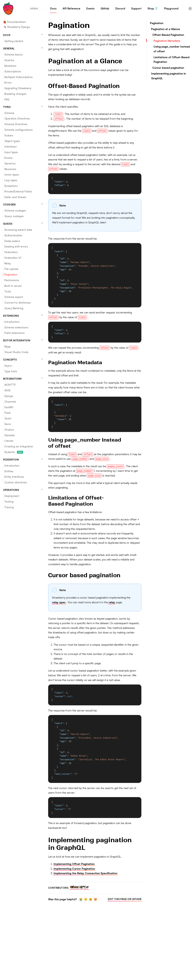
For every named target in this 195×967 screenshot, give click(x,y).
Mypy (7, 346)
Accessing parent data (18, 229)
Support (136, 10)
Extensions (23, 315)
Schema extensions (16, 327)
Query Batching (13, 308)
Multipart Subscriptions (18, 77)
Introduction (12, 321)
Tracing (9, 507)
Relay (7, 263)
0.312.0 (34, 8)
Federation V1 (12, 257)
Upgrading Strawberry (17, 88)
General (23, 48)
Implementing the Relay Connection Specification (85, 873)
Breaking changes (15, 93)
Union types (11, 174)
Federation (11, 252)
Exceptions (11, 185)
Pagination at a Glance (165, 29)
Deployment (11, 496)
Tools (7, 291)
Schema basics (13, 54)
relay (112, 602)
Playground (171, 10)
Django (8, 396)
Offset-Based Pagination (168, 34)
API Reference (71, 10)
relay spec (59, 602)
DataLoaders (12, 241)
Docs (53, 10)
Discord (120, 10)
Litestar (8, 440)
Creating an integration (18, 446)
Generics (10, 163)
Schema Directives (15, 124)
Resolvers (10, 169)
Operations (23, 489)
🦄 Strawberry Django (16, 27)
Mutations (10, 65)
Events (90, 10)
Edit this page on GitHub (124, 899)
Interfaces (10, 146)
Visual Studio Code (16, 352)
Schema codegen (15, 210)
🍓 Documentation (14, 22)
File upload (11, 268)
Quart (7, 418)
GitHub (105, 10)
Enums (8, 157)
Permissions (11, 280)
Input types (11, 152)
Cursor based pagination (168, 67)
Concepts (23, 359)
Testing (8, 501)
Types (23, 106)
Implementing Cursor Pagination (74, 868)
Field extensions (14, 332)
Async (8, 365)
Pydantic (13, 452)
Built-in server (13, 285)
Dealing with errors (16, 246)
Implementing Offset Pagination (74, 864)
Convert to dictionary (17, 302)
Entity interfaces (14, 476)
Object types (12, 141)
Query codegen (14, 216)
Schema (9, 113)
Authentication (13, 235)
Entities (8, 471)
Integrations (23, 378)
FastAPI (8, 407)
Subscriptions (12, 71)
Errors (8, 82)
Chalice (9, 429)
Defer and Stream (15, 197)
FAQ (6, 99)
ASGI (7, 390)
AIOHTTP (10, 384)
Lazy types (10, 180)
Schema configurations (18, 129)
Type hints (10, 371)
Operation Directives (17, 118)
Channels (10, 401)
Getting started (13, 41)
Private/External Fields (18, 191)
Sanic (7, 424)
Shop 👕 (152, 10)
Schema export (13, 297)
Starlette (9, 435)
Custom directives (15, 482)
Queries (9, 60)
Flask (7, 412)
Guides (23, 223)
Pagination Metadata (167, 40)
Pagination (10, 274)
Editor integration (23, 340)
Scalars (8, 135)
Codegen (23, 204)
